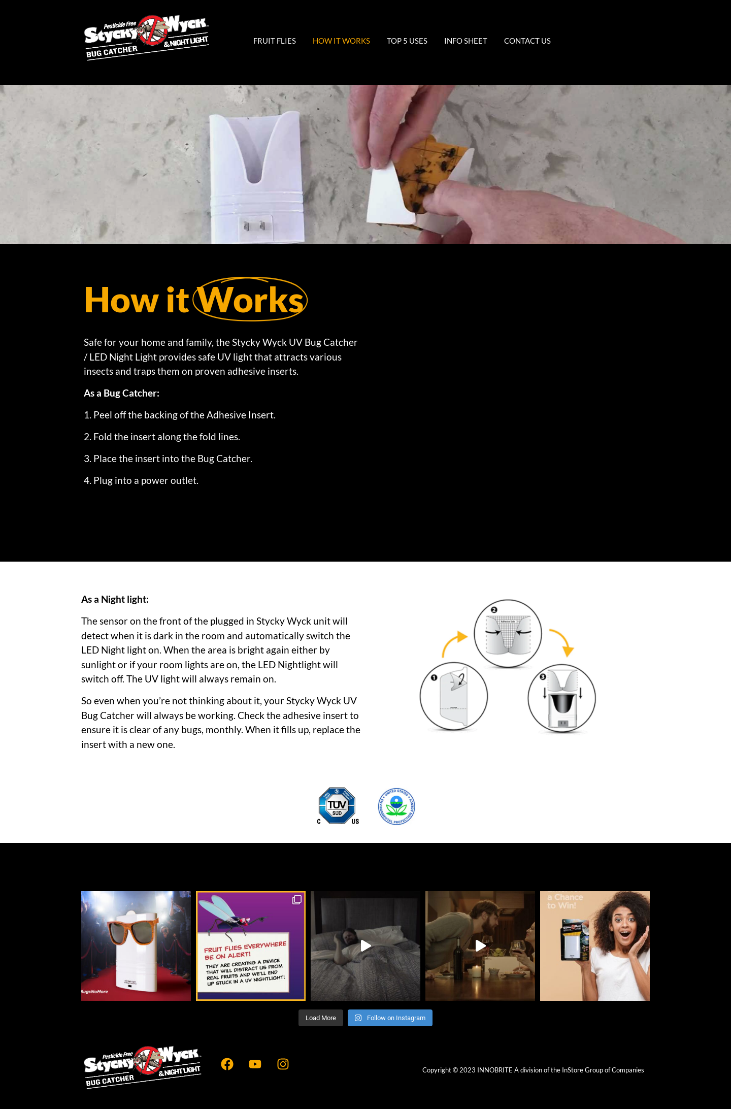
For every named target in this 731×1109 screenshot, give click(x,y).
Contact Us (527, 40)
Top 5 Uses (407, 40)
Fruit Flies (274, 40)
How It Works (341, 40)
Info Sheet (465, 40)
